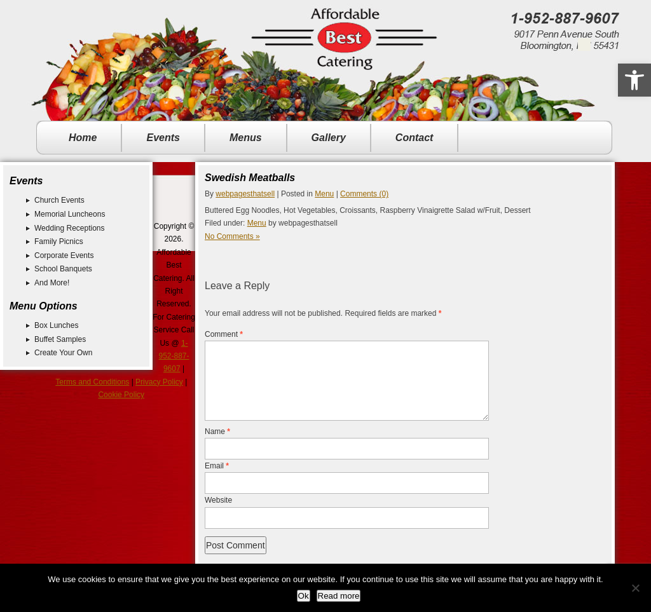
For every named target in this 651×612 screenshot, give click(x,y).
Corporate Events (63, 255)
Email (217, 481)
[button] (634, 80)
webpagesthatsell (245, 193)
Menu (324, 193)
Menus (246, 137)
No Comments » (232, 236)
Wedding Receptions (69, 228)
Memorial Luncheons (69, 214)
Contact (414, 137)
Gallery (329, 137)
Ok (303, 596)
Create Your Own (63, 352)
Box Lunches (56, 325)
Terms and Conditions (92, 381)
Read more (339, 596)
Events (162, 137)
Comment (224, 334)
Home (83, 137)
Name (217, 446)
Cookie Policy (121, 394)
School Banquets (63, 268)
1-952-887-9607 (173, 356)
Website (218, 515)
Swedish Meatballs (250, 177)
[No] (635, 587)
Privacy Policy (159, 381)
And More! (51, 282)
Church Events (59, 200)
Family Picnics (58, 241)
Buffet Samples (60, 339)
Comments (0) (364, 193)
